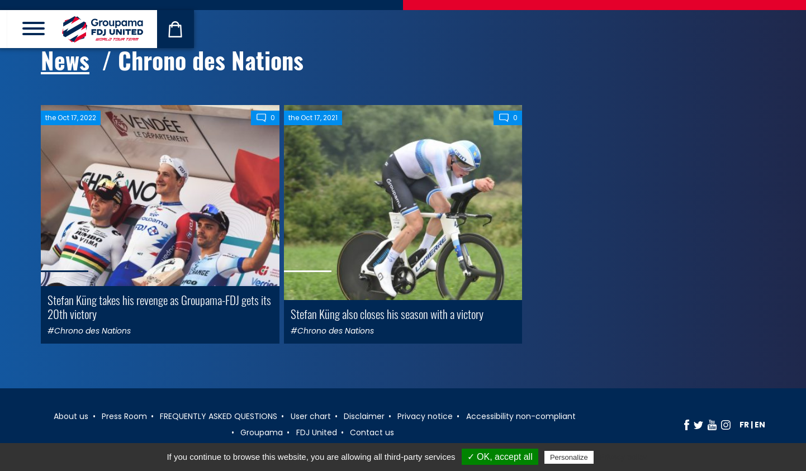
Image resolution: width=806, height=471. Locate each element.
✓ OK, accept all (500, 457)
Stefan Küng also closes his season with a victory (387, 313)
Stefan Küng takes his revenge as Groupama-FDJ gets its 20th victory (159, 306)
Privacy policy (623, 457)
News (65, 59)
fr (744, 424)
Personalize (569, 457)
